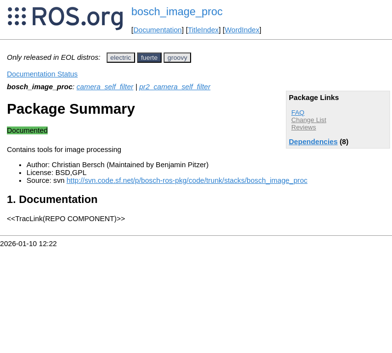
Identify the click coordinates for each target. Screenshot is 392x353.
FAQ (298, 112)
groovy (177, 57)
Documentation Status (42, 74)
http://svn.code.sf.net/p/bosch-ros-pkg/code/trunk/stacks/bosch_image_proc (186, 180)
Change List (308, 120)
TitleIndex (203, 30)
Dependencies (313, 142)
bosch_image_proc (177, 11)
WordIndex (241, 30)
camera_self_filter (105, 87)
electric (121, 57)
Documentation (157, 30)
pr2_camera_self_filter (174, 87)
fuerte (149, 57)
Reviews (303, 127)
